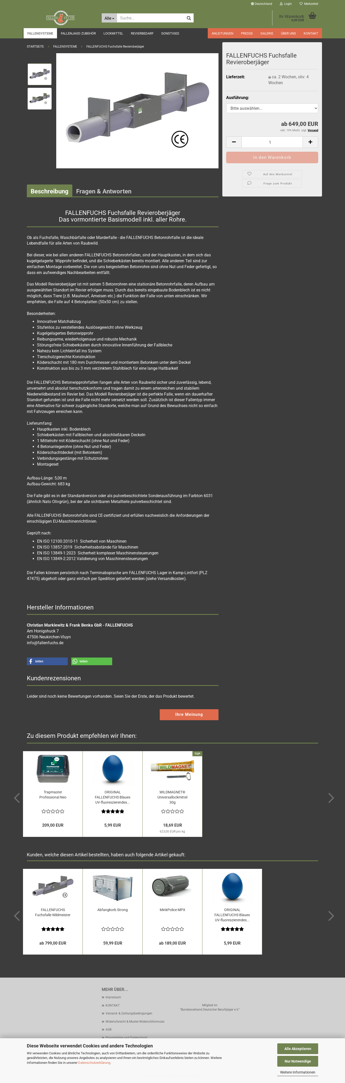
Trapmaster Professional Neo (52, 794)
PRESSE (247, 33)
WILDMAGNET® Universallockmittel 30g (172, 797)
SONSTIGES (170, 33)
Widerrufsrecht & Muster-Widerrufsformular (135, 1021)
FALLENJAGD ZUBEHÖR (78, 33)
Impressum (113, 997)
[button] (261, 4)
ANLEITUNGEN (222, 33)
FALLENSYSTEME (40, 33)
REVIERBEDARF (142, 33)
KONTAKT (311, 33)
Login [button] (286, 4)
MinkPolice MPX (172, 910)
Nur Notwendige (298, 1061)
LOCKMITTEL (113, 33)
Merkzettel (309, 4)
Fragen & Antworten (103, 191)
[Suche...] (109, 18)
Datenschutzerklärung (94, 1063)
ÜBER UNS (288, 33)
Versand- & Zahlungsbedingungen (129, 1013)
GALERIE (266, 33)
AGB (108, 1029)
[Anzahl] (272, 142)
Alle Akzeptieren (297, 1049)
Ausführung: (237, 97)
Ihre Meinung (189, 714)
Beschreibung (49, 191)
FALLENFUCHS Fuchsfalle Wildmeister (53, 912)
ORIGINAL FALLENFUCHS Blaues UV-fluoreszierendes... (112, 797)
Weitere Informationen (297, 1072)
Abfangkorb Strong (112, 910)
